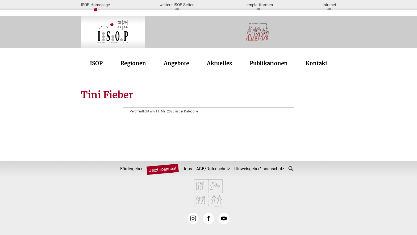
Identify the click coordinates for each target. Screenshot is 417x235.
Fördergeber (131, 168)
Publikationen (269, 63)
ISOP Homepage (95, 4)
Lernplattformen (258, 4)
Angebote (176, 63)
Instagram (193, 218)
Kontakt (316, 63)
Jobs (187, 168)
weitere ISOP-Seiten (177, 4)
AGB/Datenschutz (213, 168)
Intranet (329, 4)
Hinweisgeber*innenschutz (259, 168)
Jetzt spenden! (162, 169)
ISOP (96, 63)
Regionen (133, 63)
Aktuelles (219, 63)
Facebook (208, 218)
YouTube (224, 218)
